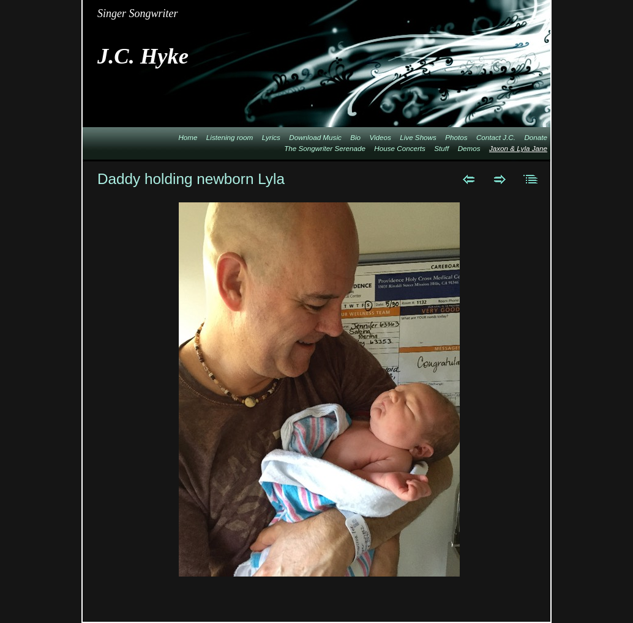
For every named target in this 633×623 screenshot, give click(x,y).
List (531, 179)
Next (500, 179)
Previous (469, 179)
